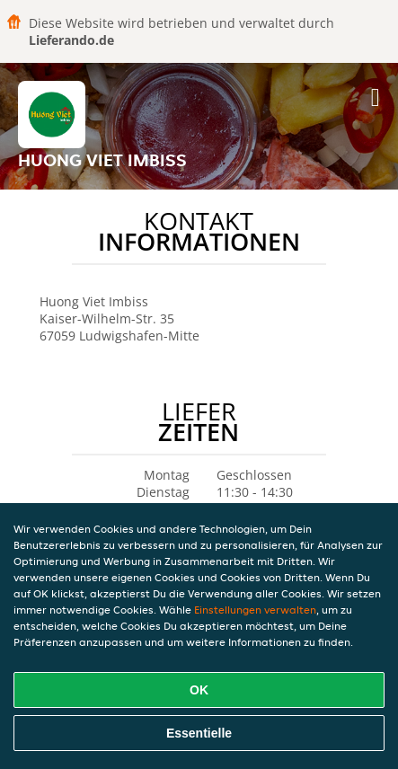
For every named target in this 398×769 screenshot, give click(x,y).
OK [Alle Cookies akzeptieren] (199, 690)
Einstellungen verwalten (255, 609)
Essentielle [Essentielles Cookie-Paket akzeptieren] (199, 733)
